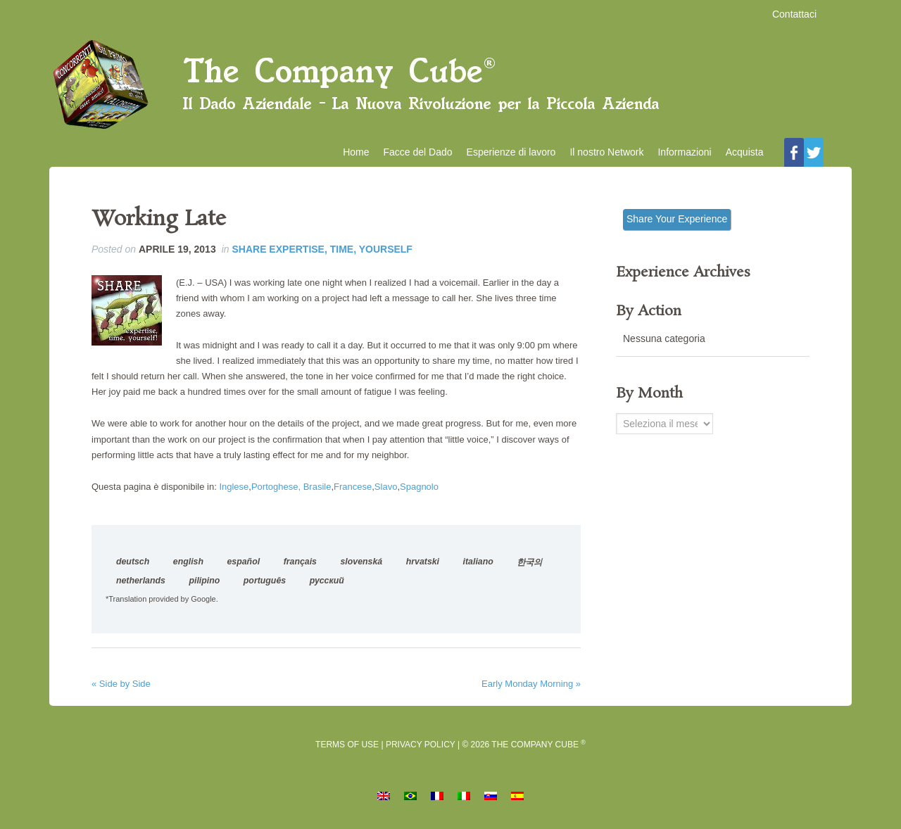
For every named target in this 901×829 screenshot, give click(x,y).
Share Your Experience (676, 218)
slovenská (362, 562)
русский (327, 581)
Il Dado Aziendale (450, 85)
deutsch (132, 562)
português (265, 581)
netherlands (140, 581)
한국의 (529, 562)
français (300, 562)
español (243, 562)
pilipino (204, 581)
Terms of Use (347, 744)
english (188, 562)
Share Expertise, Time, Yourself (322, 249)
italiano (478, 562)
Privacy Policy (420, 744)
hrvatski (422, 562)
